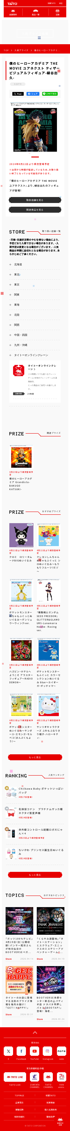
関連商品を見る (34, 209)
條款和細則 (19, 1116)
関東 (16, 294)
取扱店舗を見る (34, 200)
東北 (16, 274)
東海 (16, 304)
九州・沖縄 (20, 344)
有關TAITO (51, 3)
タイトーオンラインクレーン (31, 355)
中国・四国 (20, 334)
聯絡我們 (50, 1116)
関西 (16, 324)
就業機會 (50, 1102)
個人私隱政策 (50, 1109)
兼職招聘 (19, 1109)
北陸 (16, 314)
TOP (6, 50)
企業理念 (19, 1102)
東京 (16, 284)
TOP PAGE (19, 1095)
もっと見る (35, 757)
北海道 (18, 264)
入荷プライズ (21, 50)
